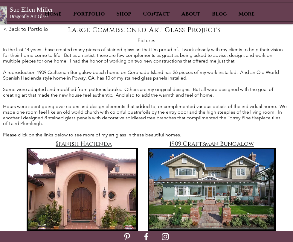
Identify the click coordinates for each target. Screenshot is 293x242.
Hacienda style (36, 78)
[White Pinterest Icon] (127, 236)
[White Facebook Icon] (146, 236)
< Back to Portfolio (25, 29)
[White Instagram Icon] (165, 236)
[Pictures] (146, 40)
